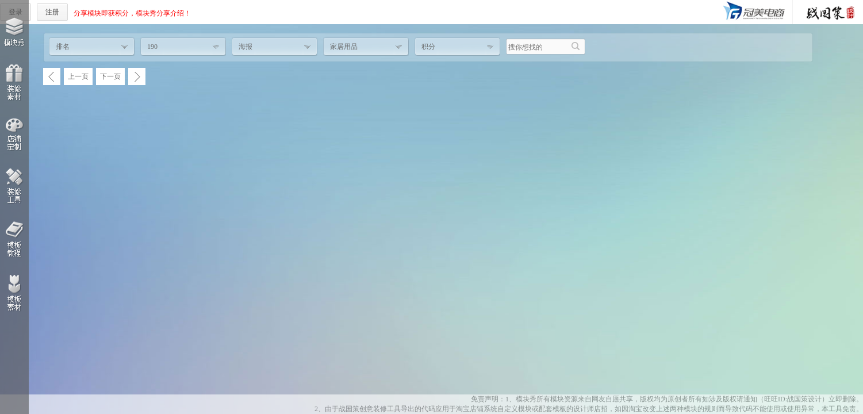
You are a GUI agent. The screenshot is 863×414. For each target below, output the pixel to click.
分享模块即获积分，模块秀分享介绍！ (132, 13)
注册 (52, 12)
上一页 (78, 76)
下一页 (110, 76)
